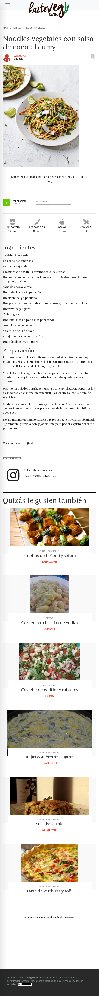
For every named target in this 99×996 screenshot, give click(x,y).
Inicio (6, 27)
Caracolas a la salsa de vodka (49, 622)
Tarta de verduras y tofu (49, 891)
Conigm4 (49, 696)
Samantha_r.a (49, 763)
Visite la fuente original (18, 443)
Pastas (49, 618)
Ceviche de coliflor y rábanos (49, 690)
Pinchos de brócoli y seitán (49, 555)
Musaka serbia (49, 824)
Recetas (17, 27)
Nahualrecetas (50, 830)
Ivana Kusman (49, 562)
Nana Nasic (49, 629)
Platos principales (35, 27)
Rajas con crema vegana (49, 757)
